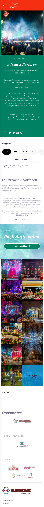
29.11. (16, 152)
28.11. (6, 152)
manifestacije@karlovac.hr (14, 125)
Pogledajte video (22, 246)
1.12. (33, 152)
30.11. (25, 152)
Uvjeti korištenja (7, 503)
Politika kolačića (7, 500)
